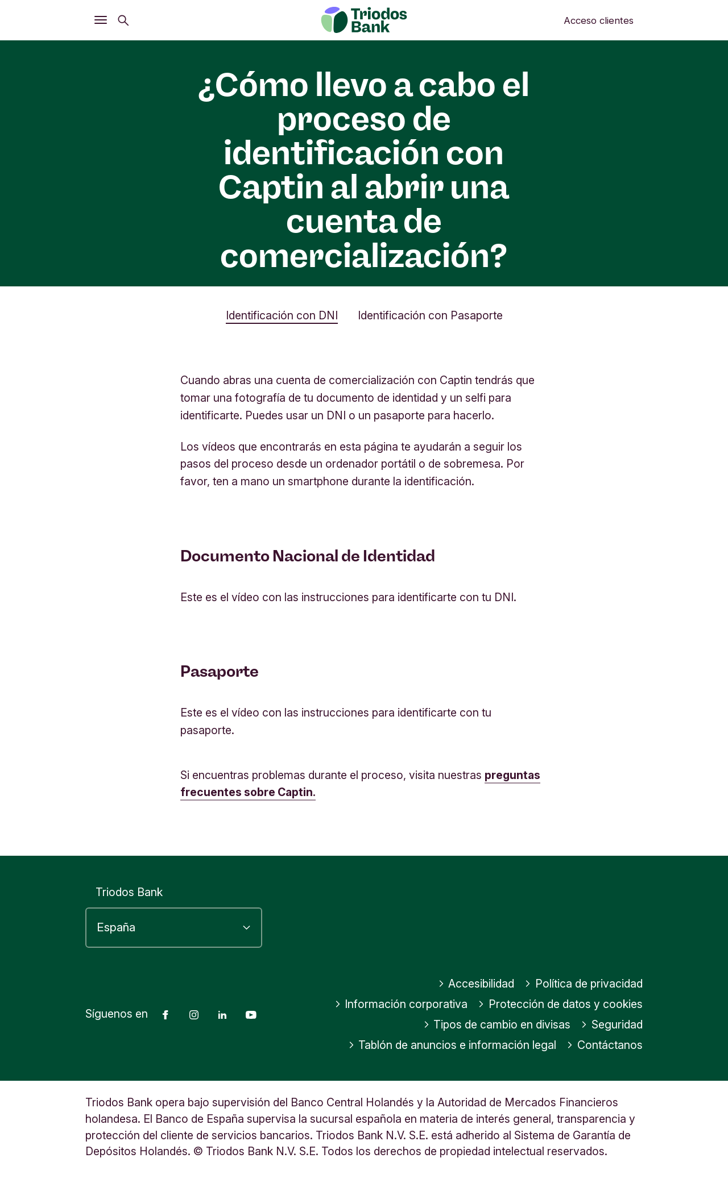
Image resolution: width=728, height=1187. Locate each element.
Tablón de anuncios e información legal (452, 1045)
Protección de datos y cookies (560, 1004)
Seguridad (612, 1024)
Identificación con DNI (282, 315)
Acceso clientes (599, 20)
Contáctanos (604, 1045)
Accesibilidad (476, 983)
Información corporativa (401, 1004)
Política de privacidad (583, 983)
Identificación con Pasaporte (430, 315)
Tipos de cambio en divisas (497, 1024)
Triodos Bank (129, 892)
